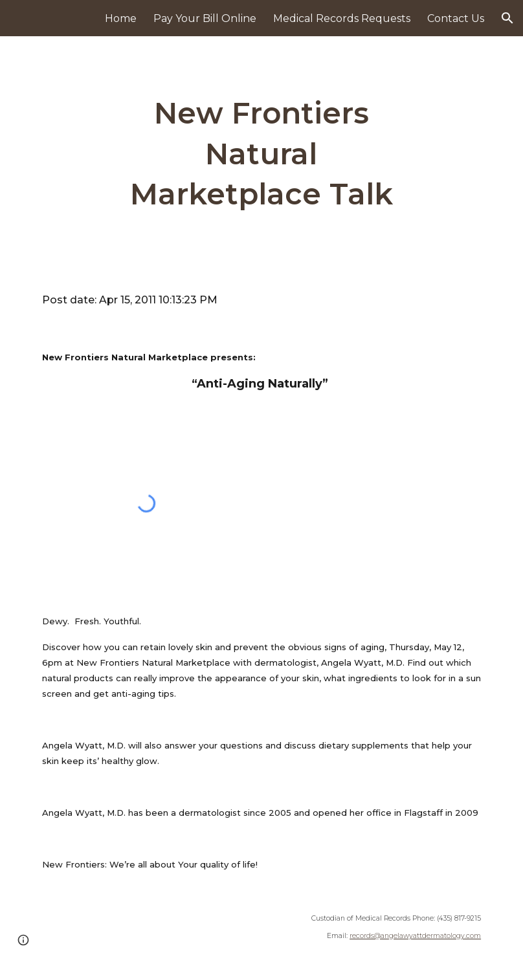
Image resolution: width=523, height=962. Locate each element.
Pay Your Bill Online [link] (204, 18)
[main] (262, 154)
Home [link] (121, 18)
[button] (507, 18)
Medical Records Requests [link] (341, 18)
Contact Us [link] (455, 18)
